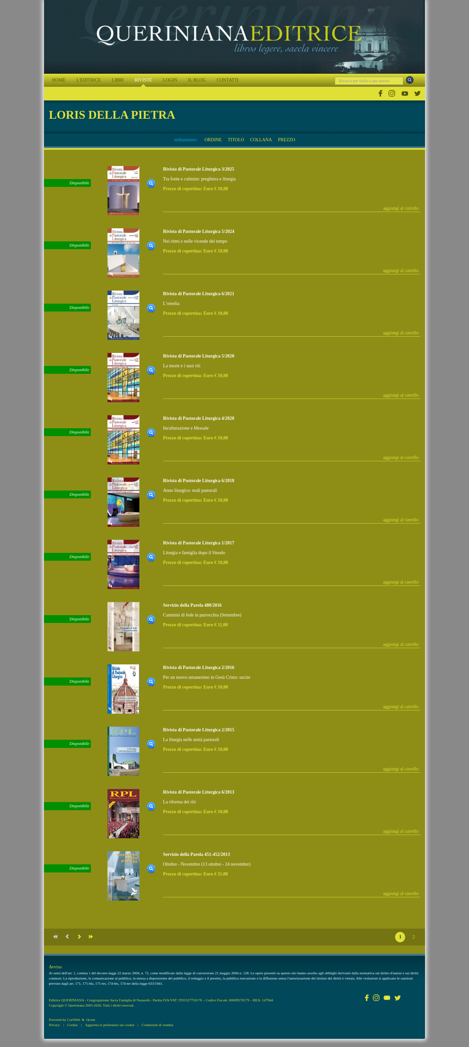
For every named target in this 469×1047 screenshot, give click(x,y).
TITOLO (236, 139)
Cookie (72, 1025)
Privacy (54, 1025)
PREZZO (286, 139)
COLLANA (261, 139)
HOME (58, 80)
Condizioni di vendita (157, 1025)
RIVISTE (143, 80)
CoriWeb (73, 1020)
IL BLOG (197, 80)
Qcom (90, 1020)
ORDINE (213, 139)
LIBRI (118, 80)
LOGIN (170, 80)
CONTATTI (227, 80)
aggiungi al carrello (401, 208)
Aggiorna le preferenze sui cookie (110, 1025)
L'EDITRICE (89, 80)
